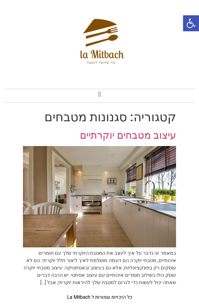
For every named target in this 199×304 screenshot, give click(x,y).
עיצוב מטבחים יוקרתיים (128, 135)
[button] (99, 94)
